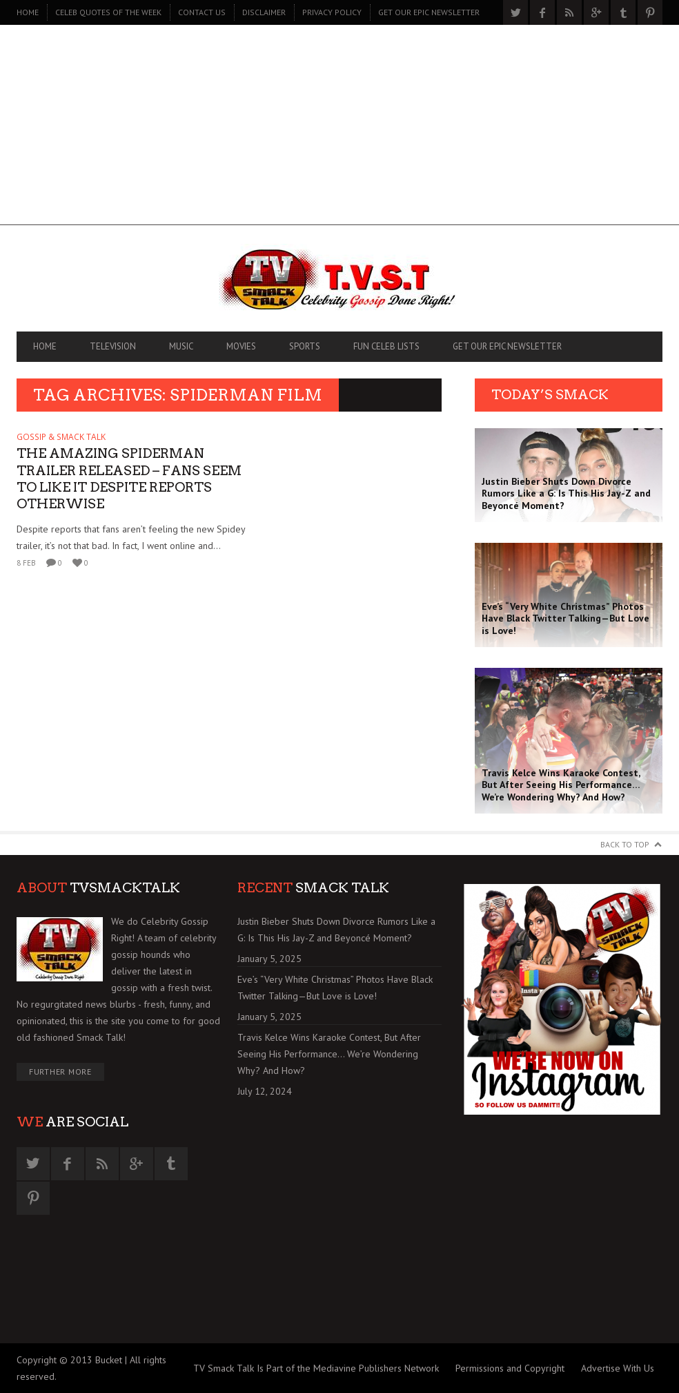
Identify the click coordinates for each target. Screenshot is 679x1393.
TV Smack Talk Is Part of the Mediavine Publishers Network (316, 1368)
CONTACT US (202, 12)
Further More (60, 1071)
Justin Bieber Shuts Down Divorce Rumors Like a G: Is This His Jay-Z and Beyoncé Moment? (336, 929)
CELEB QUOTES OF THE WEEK (108, 12)
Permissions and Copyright (509, 1368)
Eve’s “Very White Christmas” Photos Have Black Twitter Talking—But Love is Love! (335, 987)
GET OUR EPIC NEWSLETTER (429, 12)
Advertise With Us (617, 1368)
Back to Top (624, 844)
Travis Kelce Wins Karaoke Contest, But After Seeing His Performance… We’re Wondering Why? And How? (329, 1054)
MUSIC (181, 346)
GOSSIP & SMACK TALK (61, 437)
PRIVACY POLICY (332, 12)
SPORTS (304, 346)
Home (28, 12)
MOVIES (241, 346)
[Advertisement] (339, 128)
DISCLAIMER (264, 12)
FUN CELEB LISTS (386, 346)
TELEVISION (113, 346)
